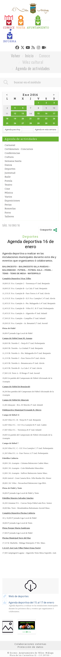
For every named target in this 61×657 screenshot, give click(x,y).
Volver (15, 55)
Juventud (10, 172)
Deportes (10, 168)
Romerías (10, 208)
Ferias (8, 204)
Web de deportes (19, 596)
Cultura (9, 157)
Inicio (29, 55)
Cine (7, 188)
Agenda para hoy (12, 129)
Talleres (9, 216)
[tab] (8, 22)
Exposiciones (12, 200)
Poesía (8, 180)
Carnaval (10, 145)
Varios (8, 196)
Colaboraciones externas (30, 644)
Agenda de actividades (33, 68)
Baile (8, 176)
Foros (8, 212)
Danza (8, 165)
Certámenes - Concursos (19, 149)
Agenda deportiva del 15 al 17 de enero (31, 602)
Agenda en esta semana (45, 129)
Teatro (8, 184)
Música (9, 192)
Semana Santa (13, 161)
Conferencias (12, 153)
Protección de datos (30, 646)
